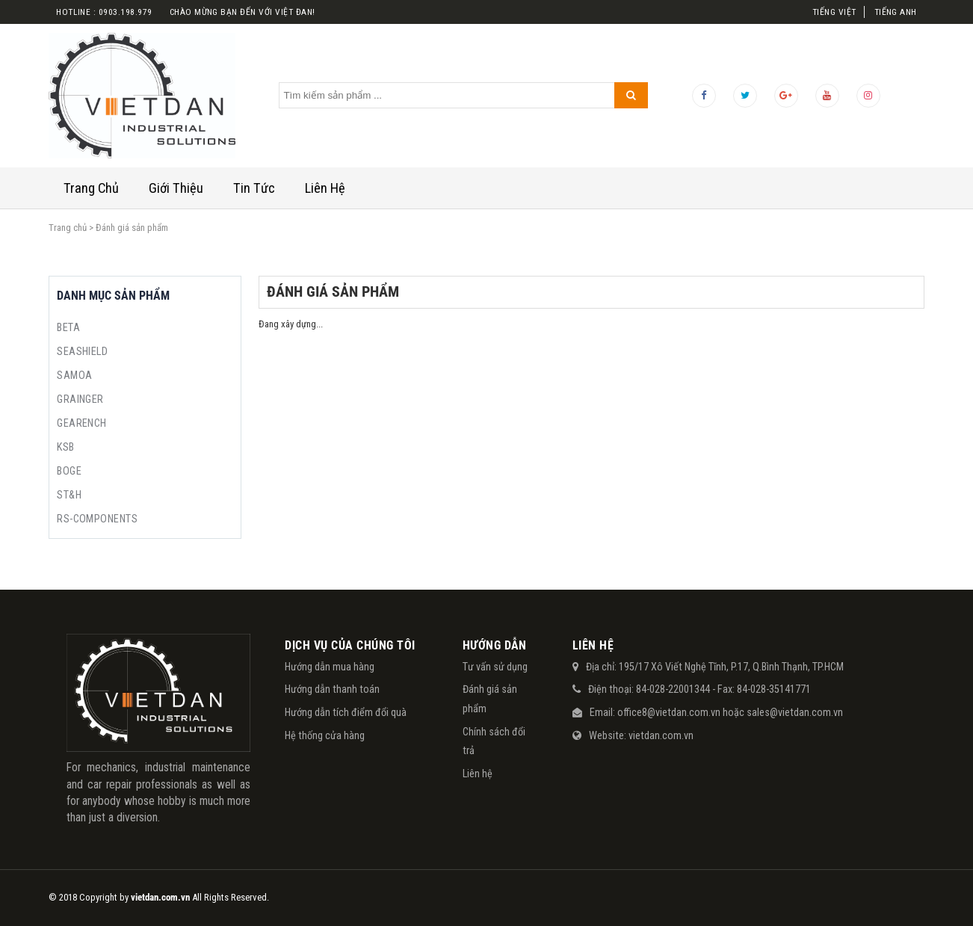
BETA (68, 327)
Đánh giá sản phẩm (490, 698)
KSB (65, 447)
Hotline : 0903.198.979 (104, 12)
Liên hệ (477, 774)
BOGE (69, 471)
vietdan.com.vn (661, 735)
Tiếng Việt (834, 12)
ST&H (69, 495)
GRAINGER (80, 399)
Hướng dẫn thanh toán (332, 689)
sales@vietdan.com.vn (795, 712)
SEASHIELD (82, 351)
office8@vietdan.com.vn (668, 712)
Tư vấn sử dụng (495, 667)
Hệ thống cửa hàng (325, 735)
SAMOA (74, 375)
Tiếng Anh (895, 12)
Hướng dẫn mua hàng (329, 667)
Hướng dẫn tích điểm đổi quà (346, 712)
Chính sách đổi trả (494, 741)
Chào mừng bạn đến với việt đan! (242, 12)
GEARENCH (82, 423)
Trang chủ (68, 227)
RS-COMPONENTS (97, 519)
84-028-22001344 (673, 689)
